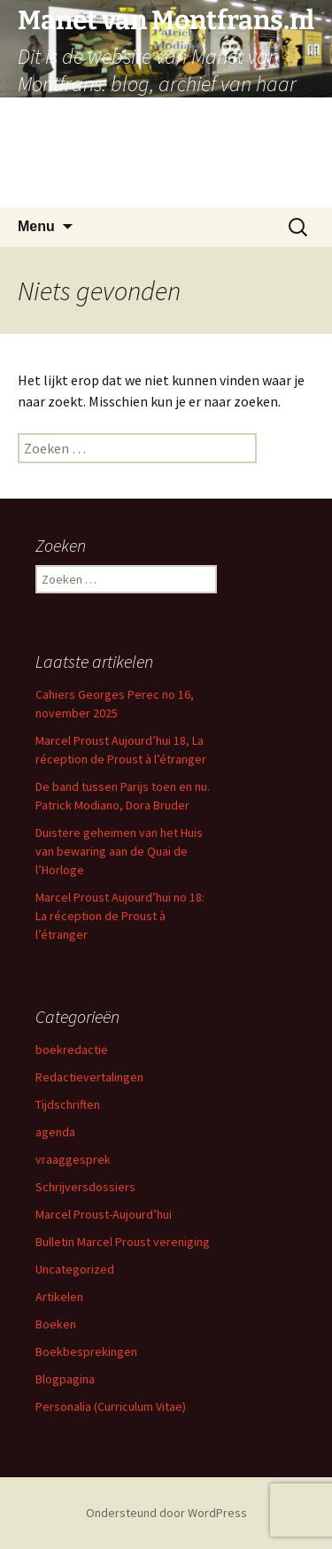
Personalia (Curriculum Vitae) (110, 1406)
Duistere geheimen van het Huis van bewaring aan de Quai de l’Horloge (119, 851)
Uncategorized (74, 1269)
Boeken (55, 1324)
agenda (55, 1132)
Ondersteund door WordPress (166, 1513)
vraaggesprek (73, 1159)
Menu (36, 226)
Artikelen (59, 1297)
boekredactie (71, 1049)
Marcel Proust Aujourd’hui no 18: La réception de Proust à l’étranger (120, 915)
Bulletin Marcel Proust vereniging (122, 1242)
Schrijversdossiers (85, 1187)
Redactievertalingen (89, 1077)
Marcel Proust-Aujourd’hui (103, 1214)
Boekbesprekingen (86, 1351)
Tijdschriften (67, 1104)
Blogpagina (65, 1379)
